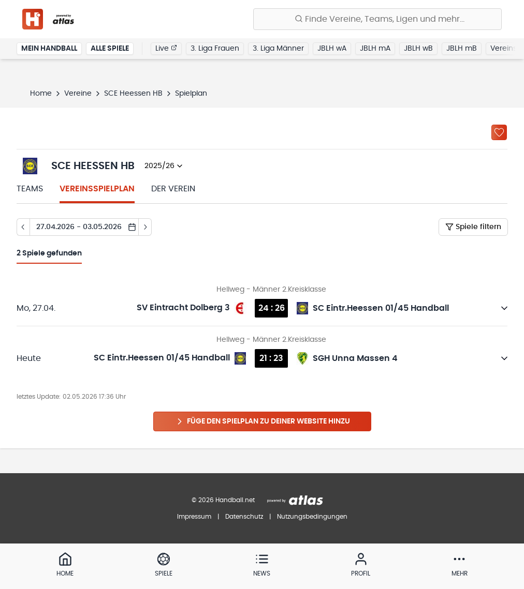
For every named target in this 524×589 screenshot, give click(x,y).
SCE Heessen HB (133, 93)
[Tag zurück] (23, 227)
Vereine (78, 93)
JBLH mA (375, 48)
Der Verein (173, 189)
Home (41, 93)
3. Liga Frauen (215, 48)
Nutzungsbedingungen (312, 517)
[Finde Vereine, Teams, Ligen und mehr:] (377, 19)
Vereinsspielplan (97, 189)
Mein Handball (49, 48)
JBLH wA (331, 48)
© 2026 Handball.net (223, 500)
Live (166, 48)
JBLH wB (418, 48)
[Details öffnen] (504, 308)
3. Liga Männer (278, 48)
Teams (30, 189)
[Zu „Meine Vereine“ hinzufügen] (499, 132)
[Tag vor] (145, 227)
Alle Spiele (110, 48)
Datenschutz (244, 517)
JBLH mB (461, 48)
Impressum (194, 517)
